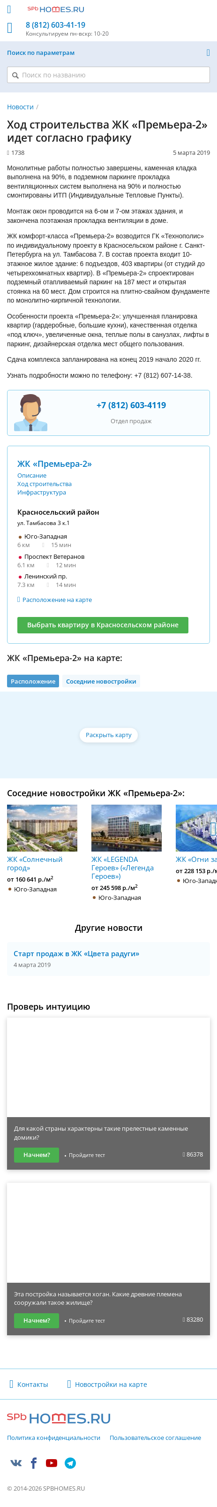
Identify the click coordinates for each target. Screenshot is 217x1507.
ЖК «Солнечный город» (42, 838)
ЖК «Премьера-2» (54, 463)
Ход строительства (44, 484)
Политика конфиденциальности (53, 1438)
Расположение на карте (57, 599)
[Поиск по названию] (108, 75)
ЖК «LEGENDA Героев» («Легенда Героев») (126, 842)
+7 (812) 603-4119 (131, 405)
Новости (20, 106)
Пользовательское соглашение (155, 1438)
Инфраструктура (41, 492)
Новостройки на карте (111, 1384)
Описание (31, 475)
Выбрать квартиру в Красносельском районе (103, 624)
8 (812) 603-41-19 (55, 25)
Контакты (32, 1384)
